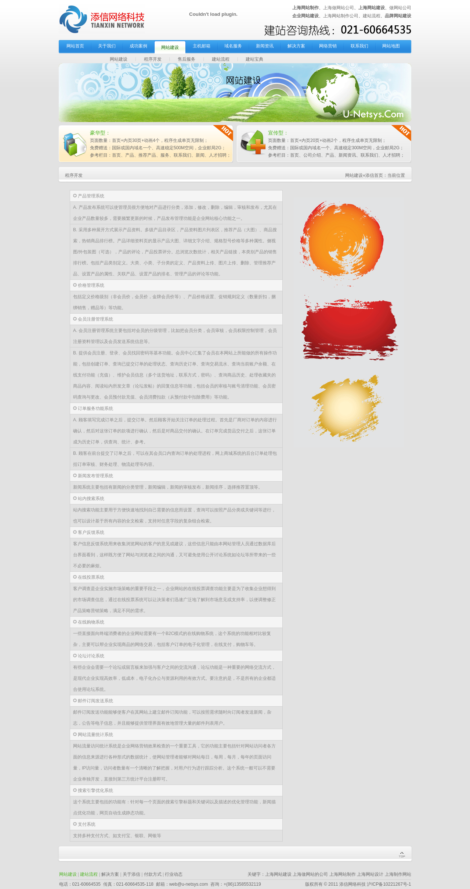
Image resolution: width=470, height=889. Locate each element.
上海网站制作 (342, 874)
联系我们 (359, 46)
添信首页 (374, 175)
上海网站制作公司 (340, 15)
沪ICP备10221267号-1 (389, 884)
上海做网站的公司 (310, 874)
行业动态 (173, 874)
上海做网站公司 (338, 7)
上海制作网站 (398, 874)
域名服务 (233, 46)
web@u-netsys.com (188, 884)
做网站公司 (400, 7)
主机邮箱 (201, 46)
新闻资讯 (265, 46)
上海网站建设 (278, 874)
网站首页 (75, 46)
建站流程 (371, 15)
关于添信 (131, 874)
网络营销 (328, 46)
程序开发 (153, 59)
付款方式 (153, 874)
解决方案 (296, 46)
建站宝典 (254, 59)
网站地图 (391, 46)
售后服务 (186, 59)
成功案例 (138, 46)
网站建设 (170, 47)
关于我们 (107, 46)
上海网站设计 (370, 874)
